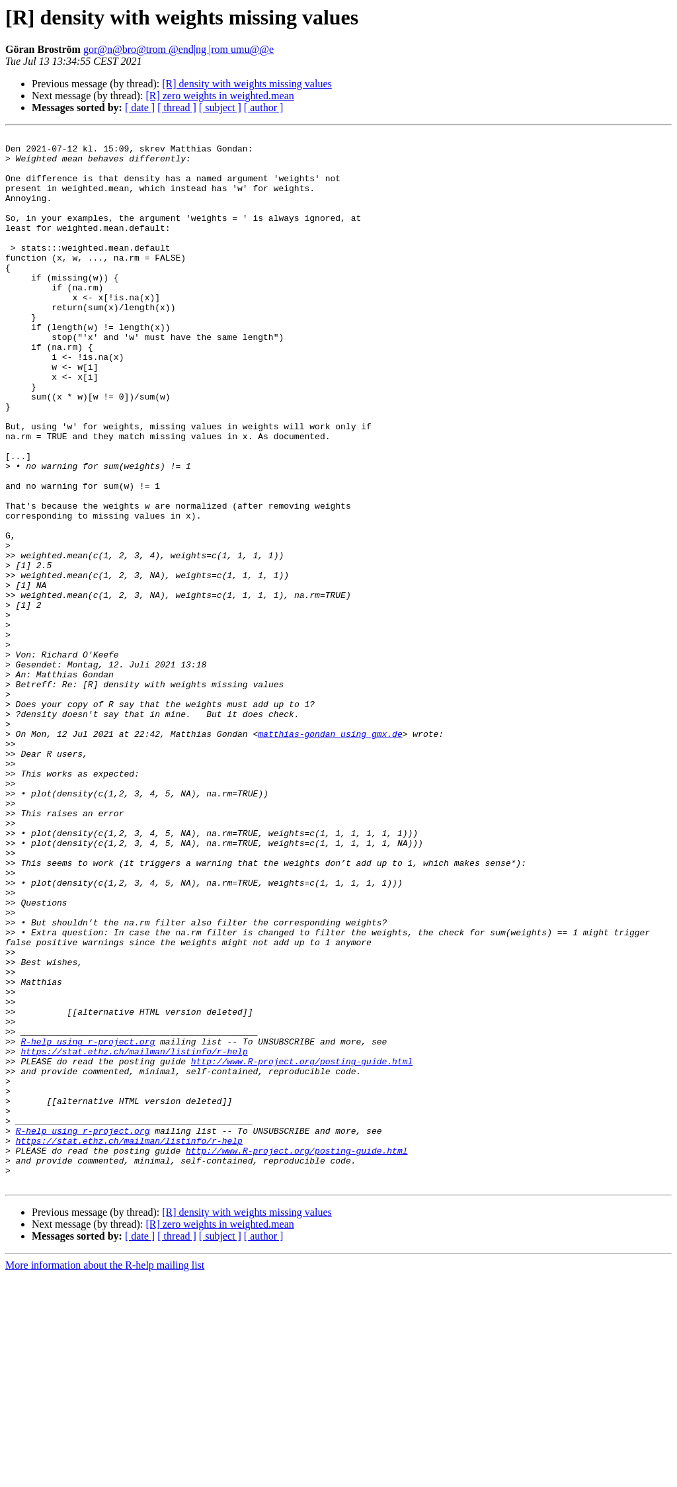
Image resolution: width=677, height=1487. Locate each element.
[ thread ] (176, 107)
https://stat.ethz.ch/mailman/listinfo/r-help (133, 1236)
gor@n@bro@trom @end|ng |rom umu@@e (178, 49)
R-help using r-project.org (87, 1224)
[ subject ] (220, 107)
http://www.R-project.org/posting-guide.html (302, 1247)
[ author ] (264, 107)
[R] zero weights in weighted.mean (219, 95)
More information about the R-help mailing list (104, 1475)
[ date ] (140, 107)
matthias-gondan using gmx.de (330, 855)
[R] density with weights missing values (246, 83)
